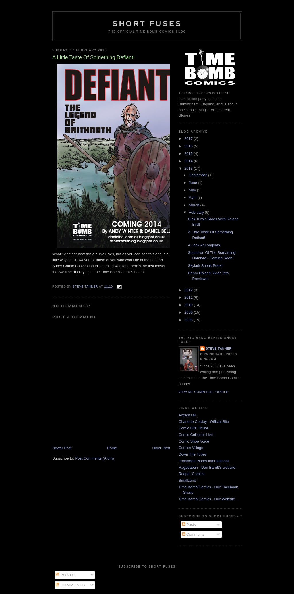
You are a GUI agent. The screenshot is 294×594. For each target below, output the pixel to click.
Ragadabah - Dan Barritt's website (207, 467)
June (193, 182)
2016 (189, 146)
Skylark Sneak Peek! (205, 265)
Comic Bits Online (193, 428)
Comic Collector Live (196, 435)
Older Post (161, 448)
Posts (189, 524)
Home (112, 448)
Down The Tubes (193, 454)
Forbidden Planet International (204, 461)
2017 (189, 138)
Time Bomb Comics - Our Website (207, 499)
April (193, 197)
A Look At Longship (204, 245)
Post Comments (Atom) (94, 458)
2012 (189, 290)
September (198, 175)
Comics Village (191, 448)
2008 (189, 320)
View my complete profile (203, 392)
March (194, 205)
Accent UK (187, 415)
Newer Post (61, 448)
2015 (189, 153)
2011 (189, 297)
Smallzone (187, 480)
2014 (189, 161)
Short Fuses (147, 23)
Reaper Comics (191, 474)
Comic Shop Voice (194, 441)
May (193, 190)
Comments (193, 534)
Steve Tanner (219, 348)
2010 (189, 305)
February (197, 212)
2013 (189, 168)
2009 (189, 312)
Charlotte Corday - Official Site (204, 421)
